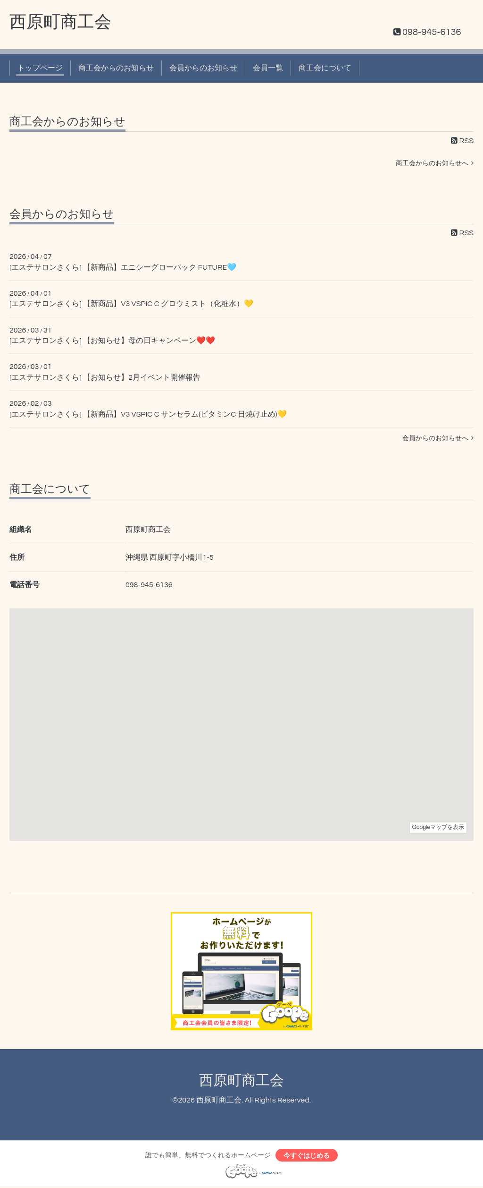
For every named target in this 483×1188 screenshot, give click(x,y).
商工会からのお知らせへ (435, 163)
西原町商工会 (60, 22)
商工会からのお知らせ (116, 68)
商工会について (325, 68)
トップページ (40, 68)
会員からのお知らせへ (438, 438)
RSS (462, 141)
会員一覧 (268, 68)
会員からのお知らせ (203, 68)
